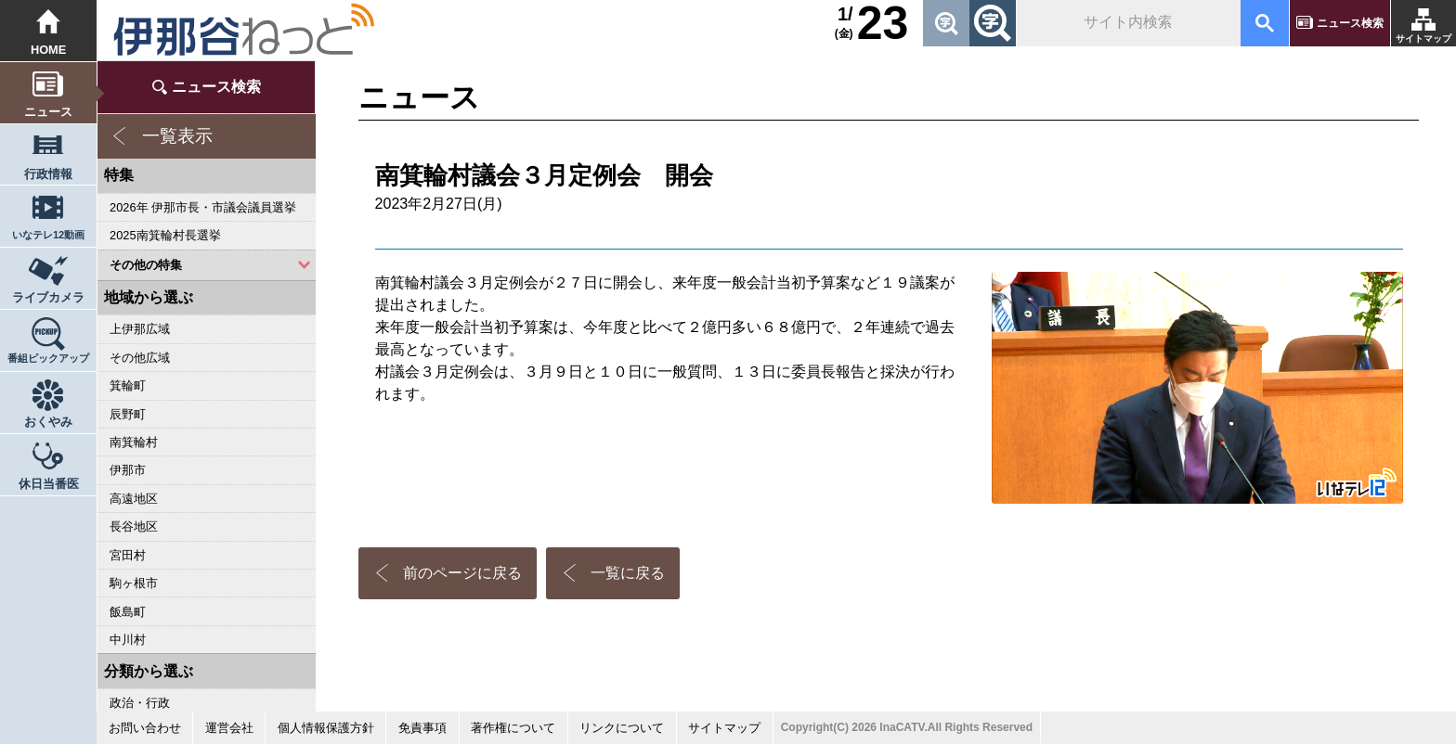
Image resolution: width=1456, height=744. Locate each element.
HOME (49, 50)
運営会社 (229, 728)
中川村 (128, 640)
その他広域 (140, 358)
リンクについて (621, 728)
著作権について (513, 728)
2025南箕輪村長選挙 (165, 235)
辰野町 (128, 414)
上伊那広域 (140, 329)
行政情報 (48, 174)
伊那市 (128, 470)
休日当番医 (49, 484)
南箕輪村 (134, 442)
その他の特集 (146, 265)
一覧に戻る (628, 573)
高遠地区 (134, 499)
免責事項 (422, 728)
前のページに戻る (462, 573)
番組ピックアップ (48, 358)
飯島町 (128, 612)
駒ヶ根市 (134, 583)
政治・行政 (140, 703)
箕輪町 (128, 385)
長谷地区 (134, 526)
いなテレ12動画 (48, 234)
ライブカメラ (48, 297)
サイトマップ (1423, 38)
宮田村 (128, 555)
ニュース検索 (1350, 23)
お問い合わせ (145, 728)
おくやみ (48, 422)
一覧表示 (177, 136)
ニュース (48, 112)
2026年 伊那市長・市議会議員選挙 (203, 207)
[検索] (1127, 23)
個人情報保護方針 (326, 728)
